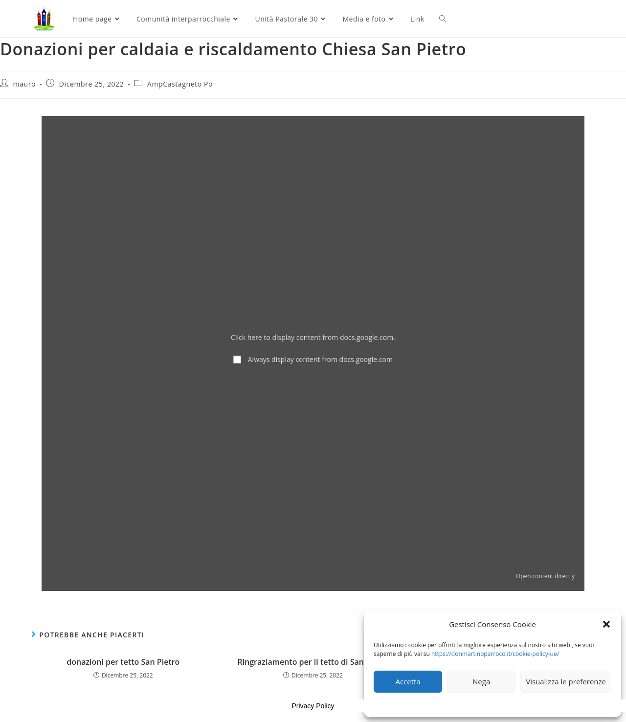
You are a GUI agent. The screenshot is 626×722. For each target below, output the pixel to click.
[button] (606, 624)
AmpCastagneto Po (180, 84)
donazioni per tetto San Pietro (123, 661)
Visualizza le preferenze (566, 681)
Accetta (407, 681)
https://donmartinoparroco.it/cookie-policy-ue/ (495, 654)
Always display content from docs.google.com (320, 359)
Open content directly (545, 576)
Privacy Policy (312, 706)
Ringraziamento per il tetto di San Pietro (312, 661)
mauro (24, 84)
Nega (481, 681)
